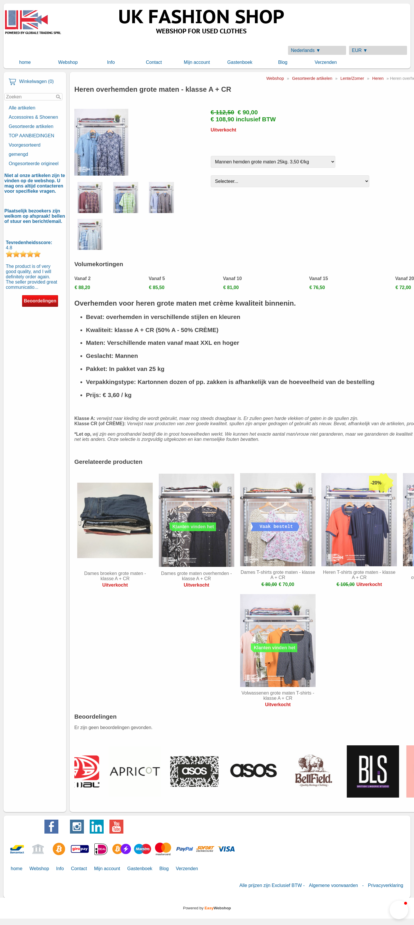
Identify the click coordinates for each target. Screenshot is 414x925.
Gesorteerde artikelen (31, 126)
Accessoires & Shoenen (33, 117)
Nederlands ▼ (306, 50)
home (25, 62)
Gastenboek (239, 62)
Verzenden (326, 62)
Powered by (207, 908)
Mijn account (197, 62)
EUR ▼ (360, 50)
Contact (154, 62)
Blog (282, 62)
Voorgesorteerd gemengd (24, 150)
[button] (399, 910)
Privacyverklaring (385, 885)
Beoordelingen (40, 300)
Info (111, 62)
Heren (378, 78)
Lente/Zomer (352, 78)
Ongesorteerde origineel (34, 163)
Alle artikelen (22, 107)
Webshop (68, 62)
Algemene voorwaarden (333, 885)
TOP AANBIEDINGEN (31, 135)
